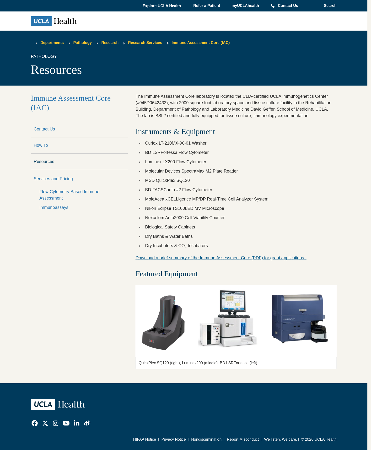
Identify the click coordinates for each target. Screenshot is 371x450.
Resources (44, 161)
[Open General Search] (329, 5)
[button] (162, 6)
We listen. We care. (280, 439)
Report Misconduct (243, 439)
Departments (52, 43)
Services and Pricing (53, 178)
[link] (34, 423)
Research (109, 43)
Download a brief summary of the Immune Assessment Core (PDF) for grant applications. (220, 257)
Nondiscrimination (206, 439)
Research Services (145, 43)
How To (41, 145)
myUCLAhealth (245, 6)
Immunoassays (53, 207)
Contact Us (288, 6)
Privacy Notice (173, 439)
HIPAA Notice (144, 439)
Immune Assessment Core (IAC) (201, 43)
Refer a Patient (206, 6)
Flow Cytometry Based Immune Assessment (69, 195)
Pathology (82, 43)
